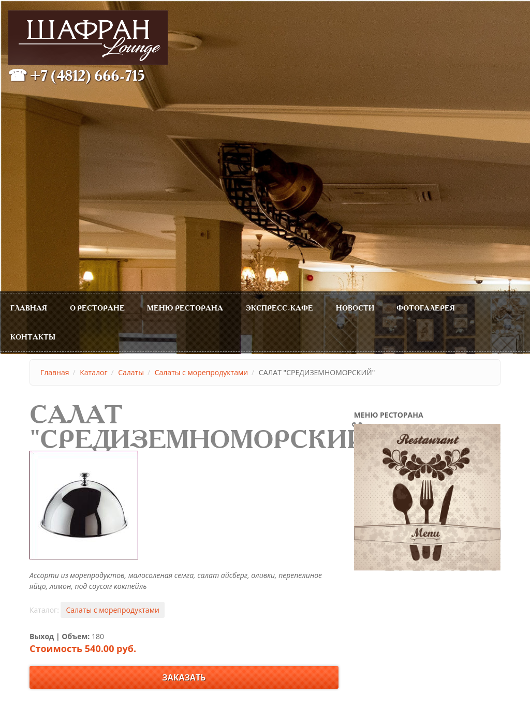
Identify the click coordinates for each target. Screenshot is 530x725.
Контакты (32, 336)
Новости (355, 307)
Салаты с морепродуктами (201, 372)
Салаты (131, 372)
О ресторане (97, 307)
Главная (28, 307)
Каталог (93, 372)
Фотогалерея (425, 307)
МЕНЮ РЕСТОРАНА (185, 307)
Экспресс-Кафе (279, 307)
